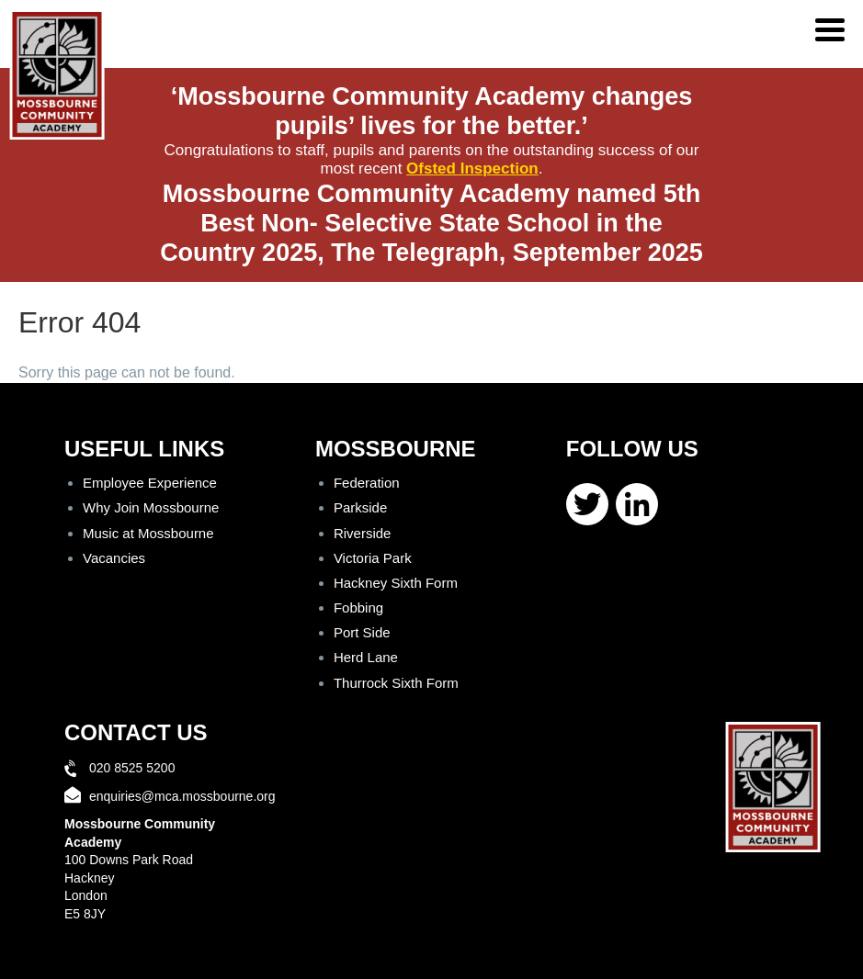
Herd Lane (366, 657)
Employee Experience (150, 482)
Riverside (363, 533)
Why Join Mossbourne (151, 507)
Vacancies (114, 558)
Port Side (362, 632)
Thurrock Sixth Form (396, 683)
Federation (367, 482)
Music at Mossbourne (148, 533)
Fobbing (358, 607)
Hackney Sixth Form (396, 583)
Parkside (360, 507)
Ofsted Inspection (472, 168)
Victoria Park (373, 558)
